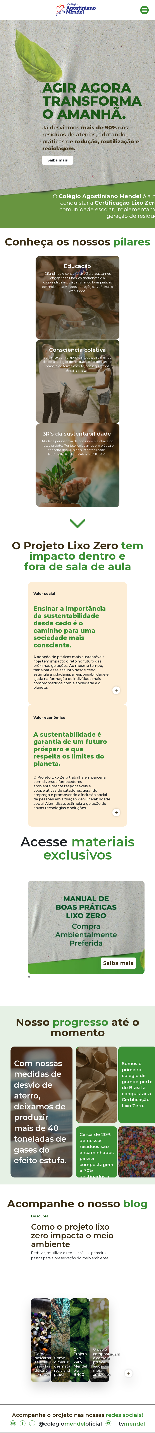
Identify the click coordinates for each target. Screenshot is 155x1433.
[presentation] (28, 976)
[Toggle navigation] (145, 10)
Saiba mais (57, 160)
